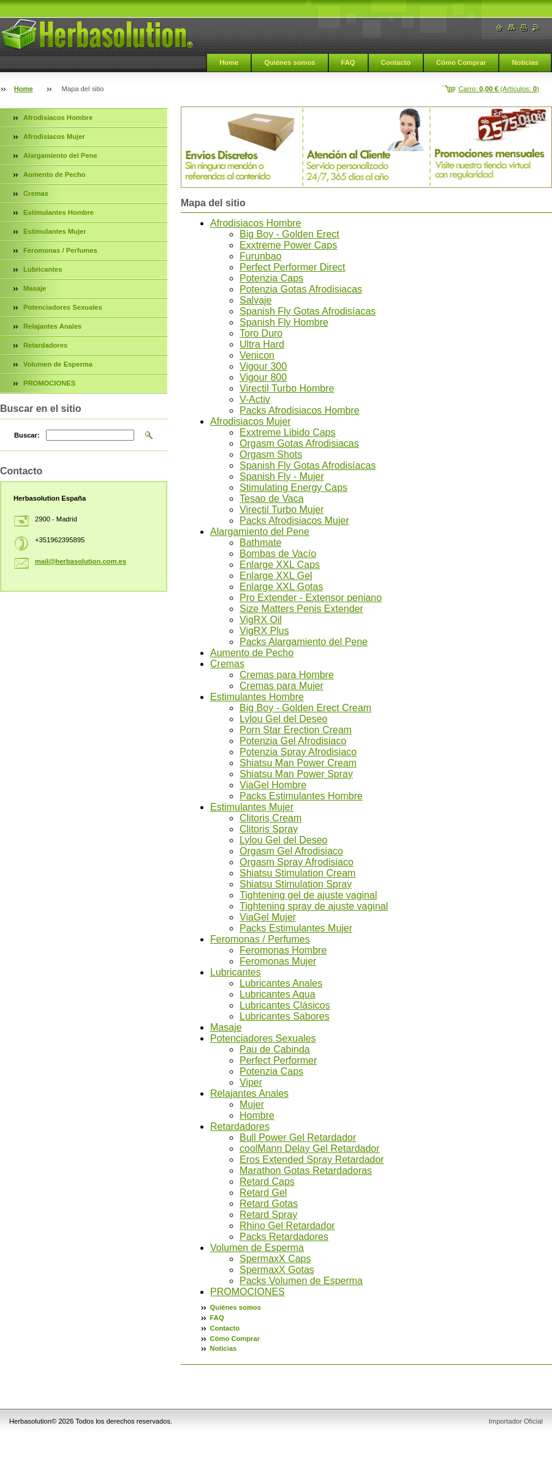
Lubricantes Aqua (278, 994)
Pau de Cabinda (275, 1049)
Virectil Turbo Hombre (287, 388)
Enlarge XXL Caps (280, 564)
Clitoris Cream (270, 818)
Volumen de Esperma (257, 1247)
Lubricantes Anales (281, 983)
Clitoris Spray (269, 829)
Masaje (226, 1027)
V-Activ (255, 399)
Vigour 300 (263, 366)
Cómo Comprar (461, 62)
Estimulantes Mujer (251, 807)
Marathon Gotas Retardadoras (306, 1170)
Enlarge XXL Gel (276, 575)
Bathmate (260, 542)
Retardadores (240, 1126)
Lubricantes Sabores (285, 1016)
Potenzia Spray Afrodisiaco (298, 752)
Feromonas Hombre (283, 950)
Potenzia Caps (271, 278)
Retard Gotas (269, 1203)
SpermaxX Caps (275, 1258)
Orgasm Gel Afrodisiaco (291, 851)
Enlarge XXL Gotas (281, 586)
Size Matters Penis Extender (301, 608)
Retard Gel (263, 1192)
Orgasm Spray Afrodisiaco (297, 862)
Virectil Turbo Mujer (282, 509)
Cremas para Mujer (281, 686)
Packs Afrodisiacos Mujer (294, 520)
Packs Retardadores (284, 1236)
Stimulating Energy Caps (293, 487)
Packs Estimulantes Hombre (301, 796)
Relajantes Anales (249, 1093)
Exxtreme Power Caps (288, 245)
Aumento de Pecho (251, 653)
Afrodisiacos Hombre (255, 223)
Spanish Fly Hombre (284, 322)
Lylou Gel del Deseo (284, 719)
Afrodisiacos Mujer (250, 421)
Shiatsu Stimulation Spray (296, 884)
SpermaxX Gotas (277, 1269)
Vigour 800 (263, 377)
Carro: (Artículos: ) (498, 88)
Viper (251, 1082)
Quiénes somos (289, 62)
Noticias (525, 62)
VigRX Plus (264, 631)
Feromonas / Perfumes (260, 939)
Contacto (395, 62)
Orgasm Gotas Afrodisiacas (299, 443)
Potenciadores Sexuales (263, 1038)
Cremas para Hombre (287, 675)
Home (228, 62)
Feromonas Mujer (278, 961)
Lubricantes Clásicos (285, 1005)
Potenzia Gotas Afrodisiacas (301, 289)
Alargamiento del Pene (259, 531)
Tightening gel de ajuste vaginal (308, 895)
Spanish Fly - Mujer (282, 476)
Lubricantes (235, 972)
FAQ (348, 62)
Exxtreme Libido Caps (288, 432)
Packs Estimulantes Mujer (296, 928)
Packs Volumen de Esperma (301, 1280)
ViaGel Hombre (273, 785)
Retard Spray (268, 1214)
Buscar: (27, 435)
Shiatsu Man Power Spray (296, 774)
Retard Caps (267, 1181)
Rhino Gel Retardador (287, 1225)
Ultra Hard (262, 344)
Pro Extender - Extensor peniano (311, 597)
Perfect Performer (278, 1060)
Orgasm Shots (271, 454)
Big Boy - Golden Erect (289, 234)
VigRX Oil (261, 619)
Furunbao (261, 256)
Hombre (257, 1115)
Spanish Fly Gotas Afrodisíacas (308, 311)
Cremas (227, 664)
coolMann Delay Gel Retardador (310, 1148)
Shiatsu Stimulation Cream (297, 873)
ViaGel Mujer (268, 917)
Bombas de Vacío (278, 553)
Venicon (257, 355)
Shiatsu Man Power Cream (298, 763)
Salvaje (255, 300)
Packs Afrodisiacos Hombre (300, 410)
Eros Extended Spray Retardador (312, 1159)
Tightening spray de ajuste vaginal (314, 906)
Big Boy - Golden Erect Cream (305, 708)
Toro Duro (261, 333)
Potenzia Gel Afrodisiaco (293, 741)
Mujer (252, 1104)
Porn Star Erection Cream (296, 730)
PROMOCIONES (247, 1292)
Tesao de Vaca (272, 498)
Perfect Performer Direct (292, 267)
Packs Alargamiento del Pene (304, 642)
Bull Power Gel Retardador (298, 1137)
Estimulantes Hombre (257, 697)
